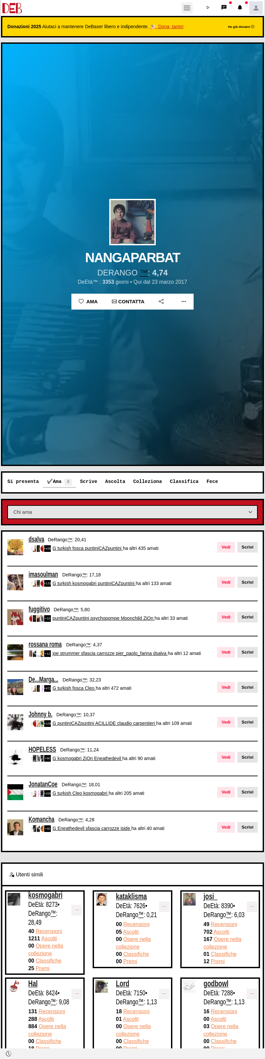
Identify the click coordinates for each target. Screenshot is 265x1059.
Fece (212, 481)
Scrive (88, 481)
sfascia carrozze (98, 653)
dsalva (36, 539)
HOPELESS (42, 749)
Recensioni (49, 931)
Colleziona (147, 481)
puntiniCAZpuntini (104, 548)
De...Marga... (43, 679)
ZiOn (148, 618)
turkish (64, 548)
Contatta (128, 301)
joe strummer (66, 653)
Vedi (225, 547)
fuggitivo (39, 609)
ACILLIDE (106, 723)
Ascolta (115, 481)
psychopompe (106, 618)
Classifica (184, 481)
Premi (42, 968)
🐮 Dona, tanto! (167, 26)
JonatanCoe (43, 784)
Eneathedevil (108, 758)
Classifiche (48, 961)
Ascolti (49, 938)
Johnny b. (40, 714)
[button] (208, 8)
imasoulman (43, 574)
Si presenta (23, 481)
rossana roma (45, 644)
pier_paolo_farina (134, 653)
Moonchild (132, 618)
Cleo (90, 688)
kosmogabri (85, 583)
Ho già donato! (241, 27)
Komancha (41, 819)
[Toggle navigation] (187, 8)
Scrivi (247, 547)
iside (126, 828)
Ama (88, 301)
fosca (78, 548)
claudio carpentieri (136, 723)
